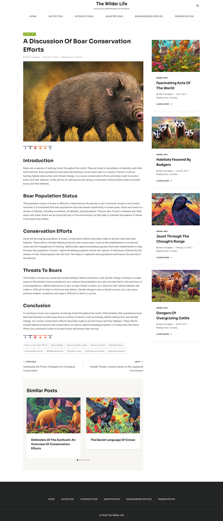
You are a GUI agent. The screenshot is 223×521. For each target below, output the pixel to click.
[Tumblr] (50, 148)
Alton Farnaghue (33, 57)
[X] (30, 148)
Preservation (184, 16)
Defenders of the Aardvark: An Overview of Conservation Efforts (53, 444)
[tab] (77, 460)
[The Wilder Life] (111, 5)
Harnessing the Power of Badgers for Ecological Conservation (52, 366)
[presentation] (176, 56)
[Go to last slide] (31, 427)
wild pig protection (116, 351)
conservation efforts (33, 351)
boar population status (77, 345)
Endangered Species (149, 16)
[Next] (135, 427)
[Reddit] (40, 148)
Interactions (84, 16)
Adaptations (114, 16)
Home (33, 16)
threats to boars (74, 351)
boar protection (98, 345)
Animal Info (29, 34)
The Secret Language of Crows (113, 440)
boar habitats (57, 345)
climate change (116, 345)
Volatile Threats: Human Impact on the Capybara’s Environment (114, 366)
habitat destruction (55, 351)
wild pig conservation (95, 351)
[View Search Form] (197, 5)
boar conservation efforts (36, 345)
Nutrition (56, 16)
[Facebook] (25, 148)
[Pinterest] (35, 148)
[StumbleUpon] (45, 148)
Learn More (164, 104)
